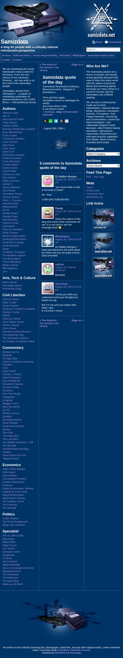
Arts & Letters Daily (12, 535)
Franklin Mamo (10, 164)
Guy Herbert (9, 177)
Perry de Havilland (12, 229)
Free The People (11, 393)
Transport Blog (10, 580)
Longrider (7, 400)
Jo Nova (6, 558)
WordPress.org (94, 197)
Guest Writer (9, 171)
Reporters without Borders (16, 331)
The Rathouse (10, 577)
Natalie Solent (10, 213)
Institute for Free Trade (14, 491)
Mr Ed (5, 210)
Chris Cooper (9, 135)
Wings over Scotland (13, 524)
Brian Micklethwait (12, 132)
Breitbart (7, 355)
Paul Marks (8, 226)
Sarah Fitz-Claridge (12, 242)
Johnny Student (10, 197)
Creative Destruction (13, 482)
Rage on (76, 64)
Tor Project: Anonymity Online (18, 341)
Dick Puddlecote (11, 380)
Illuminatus (62, 236)
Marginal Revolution (13, 495)
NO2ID (6, 315)
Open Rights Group (12, 321)
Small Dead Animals (13, 426)
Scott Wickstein (10, 245)
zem (4, 271)
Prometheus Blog (11, 288)
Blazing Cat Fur (10, 352)
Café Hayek (8, 472)
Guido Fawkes (10, 518)
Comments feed (95, 193)
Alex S (6, 116)
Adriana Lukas (10, 112)
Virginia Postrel (10, 458)
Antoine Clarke (10, 125)
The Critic (7, 432)
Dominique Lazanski (13, 154)
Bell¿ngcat (8, 538)
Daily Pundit (8, 371)
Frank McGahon (11, 161)
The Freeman (9, 504)
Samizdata (14, 41)
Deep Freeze (9, 545)
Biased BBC (9, 542)
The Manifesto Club (13, 334)
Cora (5, 367)
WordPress (61, 653)
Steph (5, 248)
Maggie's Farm (10, 403)
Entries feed (92, 190)
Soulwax (50, 111)
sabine (59, 264)
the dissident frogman (14, 255)
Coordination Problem (14, 478)
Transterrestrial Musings (15, 448)
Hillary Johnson (10, 180)
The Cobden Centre (13, 501)
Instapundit (8, 397)
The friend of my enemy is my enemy (49, 67)
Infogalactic (8, 555)
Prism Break (9, 328)
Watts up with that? (12, 584)
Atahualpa (75, 653)
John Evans (8, 190)
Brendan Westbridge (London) (18, 129)
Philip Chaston (10, 232)
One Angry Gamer (12, 285)
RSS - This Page (95, 176)
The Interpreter (10, 574)
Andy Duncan (9, 122)
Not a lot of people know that (17, 568)
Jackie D (7, 184)
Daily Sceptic (9, 302)
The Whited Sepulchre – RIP (17, 442)
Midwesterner (9, 206)
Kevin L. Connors (11, 200)
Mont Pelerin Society (13, 498)
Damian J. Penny (11, 374)
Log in (89, 187)
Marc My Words (10, 406)
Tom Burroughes (11, 258)
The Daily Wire (10, 435)
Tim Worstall (9, 445)
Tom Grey (61, 283)
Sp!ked (6, 429)
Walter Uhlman (10, 265)
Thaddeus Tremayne (13, 252)
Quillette (6, 416)
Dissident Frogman (12, 384)
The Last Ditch (10, 439)
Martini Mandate (11, 564)
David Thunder (10, 305)
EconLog (7, 485)
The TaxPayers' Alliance (15, 338)
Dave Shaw (8, 148)
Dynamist (7, 390)
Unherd (6, 452)
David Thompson (11, 377)
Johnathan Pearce (12, 193)
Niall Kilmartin (9, 219)
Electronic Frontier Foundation (18, 308)
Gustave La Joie (11, 174)
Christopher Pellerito (13, 138)
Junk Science (9, 561)
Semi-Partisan (10, 422)
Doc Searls (8, 548)
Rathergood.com (11, 571)
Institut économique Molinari (18, 488)
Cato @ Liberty (10, 299)
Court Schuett (9, 141)
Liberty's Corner (11, 312)
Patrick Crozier (10, 222)
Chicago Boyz (10, 358)
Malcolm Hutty (10, 203)
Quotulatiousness (11, 419)
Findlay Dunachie (11, 158)
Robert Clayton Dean (13, 235)
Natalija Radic (10, 216)
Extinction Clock (11, 551)
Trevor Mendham (11, 261)
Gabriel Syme (9, 167)
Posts (99, 42)
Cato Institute (9, 475)
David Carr (8, 151)
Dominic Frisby (10, 387)
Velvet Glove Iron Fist (14, 455)
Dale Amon (8, 145)
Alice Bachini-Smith (12, 119)
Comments (115, 42)
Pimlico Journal (10, 325)
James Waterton (11, 187)
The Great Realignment (15, 521)
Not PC (6, 409)
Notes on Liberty (11, 318)
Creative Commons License (75, 650)
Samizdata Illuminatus (14, 239)
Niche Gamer (9, 282)
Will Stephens (9, 268)
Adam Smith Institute (13, 469)
